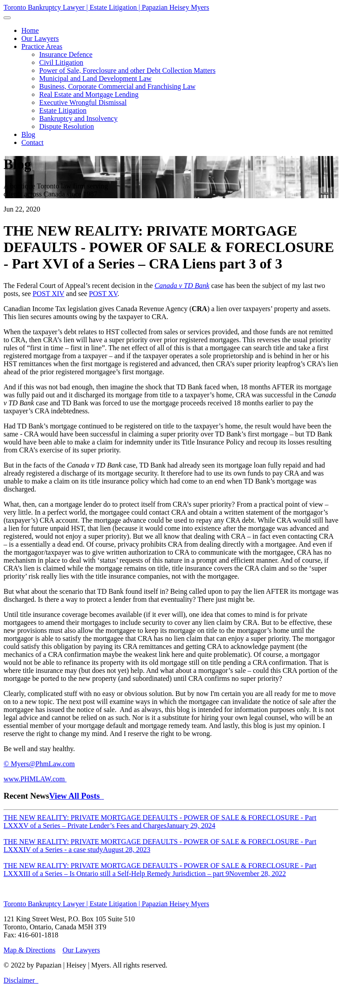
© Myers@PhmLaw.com (39, 764)
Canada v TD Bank (182, 285)
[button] (41, 46)
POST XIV (48, 293)
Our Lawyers (81, 950)
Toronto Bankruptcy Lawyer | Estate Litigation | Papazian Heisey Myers (106, 7)
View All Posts (76, 795)
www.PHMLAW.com (35, 779)
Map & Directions (29, 950)
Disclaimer (19, 980)
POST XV (103, 293)
